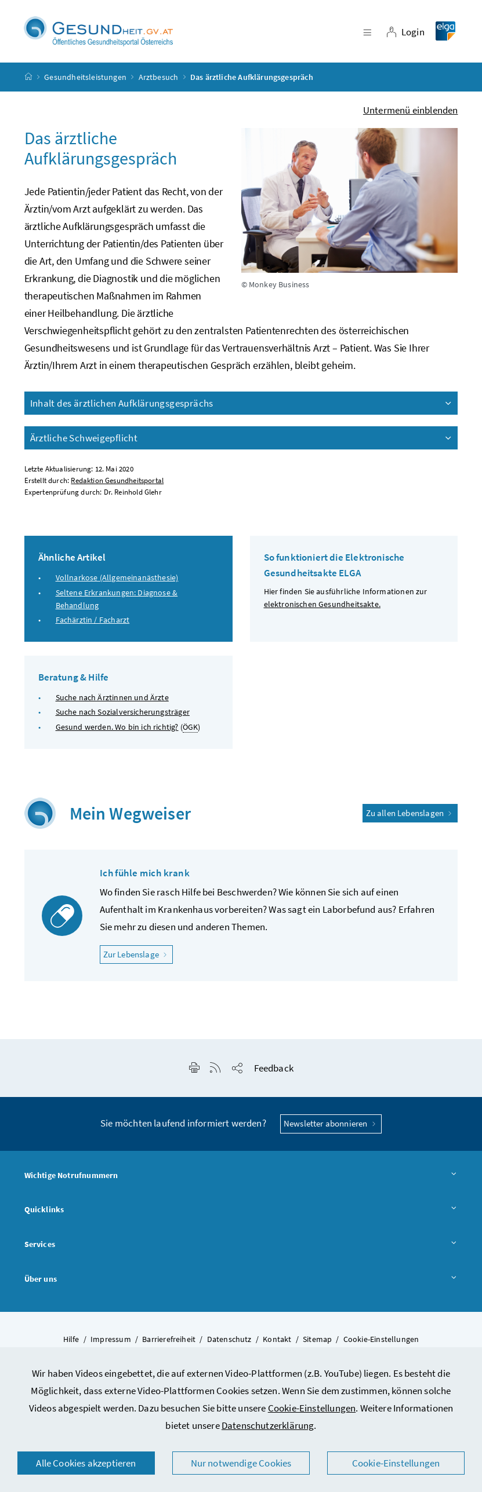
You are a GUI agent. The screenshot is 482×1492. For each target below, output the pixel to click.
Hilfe (71, 1339)
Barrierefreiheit (168, 1339)
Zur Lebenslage (138, 954)
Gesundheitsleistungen (85, 77)
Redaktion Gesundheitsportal (117, 481)
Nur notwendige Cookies (241, 1463)
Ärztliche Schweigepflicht (242, 438)
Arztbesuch (159, 77)
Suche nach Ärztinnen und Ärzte (112, 698)
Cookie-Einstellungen (312, 1408)
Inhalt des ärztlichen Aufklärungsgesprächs (242, 403)
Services (241, 1245)
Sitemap (317, 1339)
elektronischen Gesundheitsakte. (322, 604)
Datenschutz (229, 1339)
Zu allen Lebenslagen (410, 813)
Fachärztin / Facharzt (93, 620)
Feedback (273, 1068)
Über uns (241, 1280)
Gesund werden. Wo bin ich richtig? (117, 727)
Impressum (110, 1339)
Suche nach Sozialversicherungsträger (123, 712)
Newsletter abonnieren (331, 1123)
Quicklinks (241, 1210)
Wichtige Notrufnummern (241, 1176)
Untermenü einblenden (410, 110)
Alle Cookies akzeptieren (86, 1463)
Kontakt (277, 1339)
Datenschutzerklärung (268, 1425)
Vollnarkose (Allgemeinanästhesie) (117, 578)
